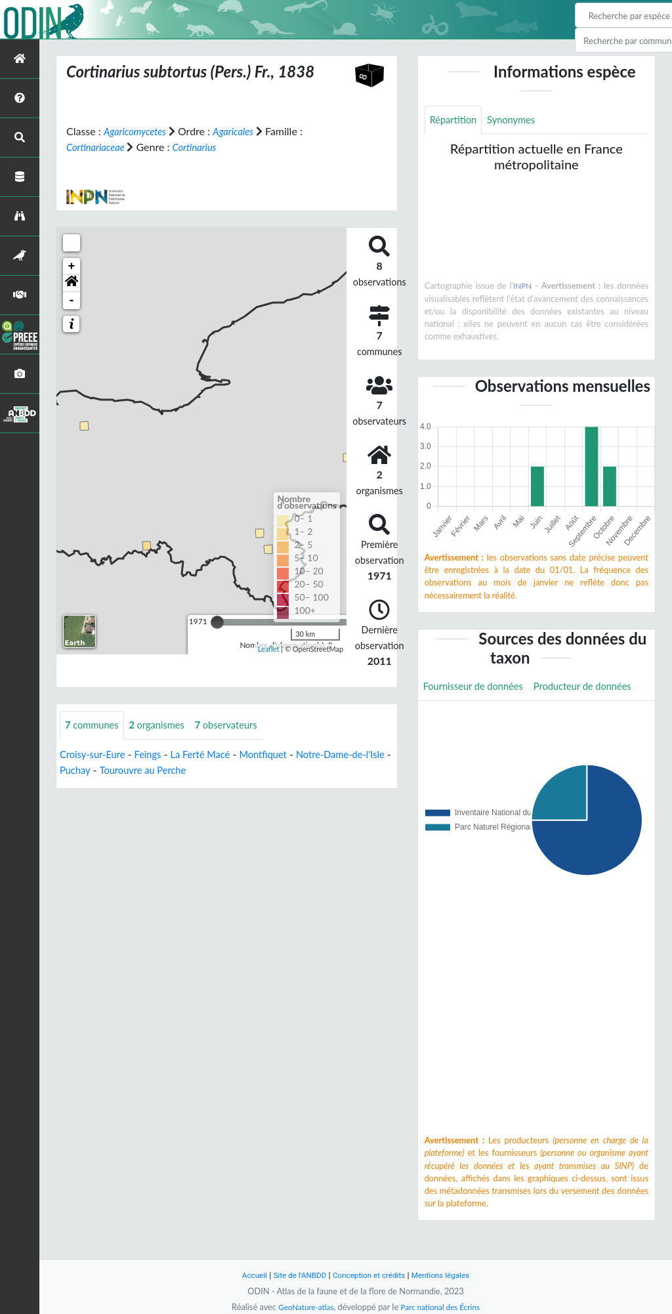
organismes (165, 725)
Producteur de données (476, 717)
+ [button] (71, 266)
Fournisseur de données (478, 688)
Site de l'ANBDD (295, 1275)
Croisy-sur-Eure (95, 755)
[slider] (217, 622)
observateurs (239, 725)
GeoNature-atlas (302, 1307)
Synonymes (518, 120)
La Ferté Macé (212, 755)
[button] (71, 283)
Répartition (455, 120)
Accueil (245, 1275)
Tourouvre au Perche (178, 771)
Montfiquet (280, 755)
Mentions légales (448, 1275)
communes (94, 725)
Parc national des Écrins (443, 1307)
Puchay (106, 771)
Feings (155, 755)
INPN (523, 287)
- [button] (71, 300)
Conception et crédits (370, 1275)
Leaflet (269, 648)
